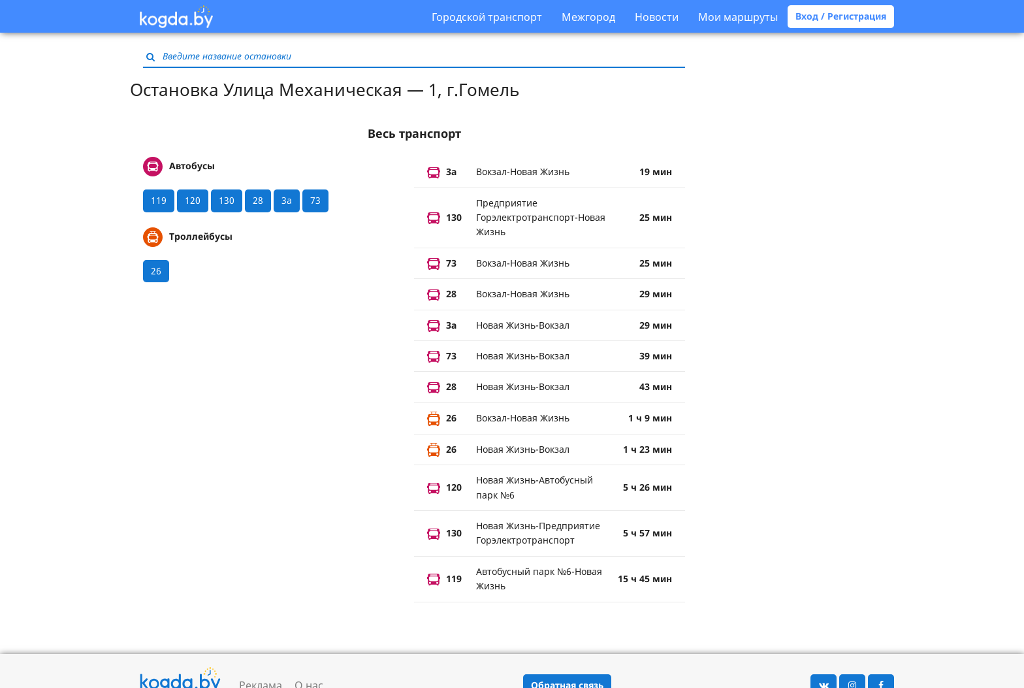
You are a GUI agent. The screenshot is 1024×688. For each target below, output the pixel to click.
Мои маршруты (738, 17)
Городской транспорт (487, 17)
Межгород (588, 17)
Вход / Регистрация (840, 16)
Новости (657, 17)
